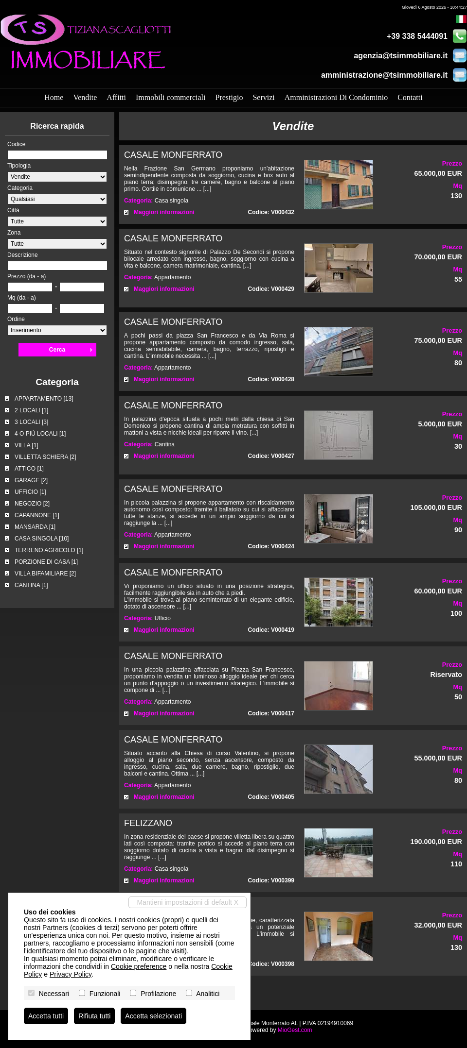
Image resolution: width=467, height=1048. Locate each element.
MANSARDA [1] (35, 527)
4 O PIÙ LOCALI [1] (40, 433)
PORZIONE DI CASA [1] (46, 561)
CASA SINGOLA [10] (42, 538)
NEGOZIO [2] (32, 503)
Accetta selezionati (153, 1016)
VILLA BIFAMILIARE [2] (45, 573)
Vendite (85, 97)
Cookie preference (138, 966)
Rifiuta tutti (94, 1016)
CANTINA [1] (31, 585)
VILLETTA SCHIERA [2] (45, 457)
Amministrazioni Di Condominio (336, 97)
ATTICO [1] (29, 468)
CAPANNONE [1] (37, 515)
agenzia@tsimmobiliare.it (401, 55)
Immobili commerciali (171, 97)
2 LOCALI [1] (31, 410)
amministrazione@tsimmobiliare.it (384, 75)
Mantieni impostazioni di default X (187, 902)
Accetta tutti (46, 1016)
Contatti (410, 97)
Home (53, 97)
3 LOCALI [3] (31, 422)
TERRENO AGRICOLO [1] (49, 550)
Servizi (263, 97)
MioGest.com (295, 1030)
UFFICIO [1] (30, 492)
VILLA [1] (26, 445)
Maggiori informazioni (164, 212)
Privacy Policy (70, 974)
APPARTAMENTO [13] (44, 398)
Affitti (116, 97)
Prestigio (229, 97)
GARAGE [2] (31, 480)
